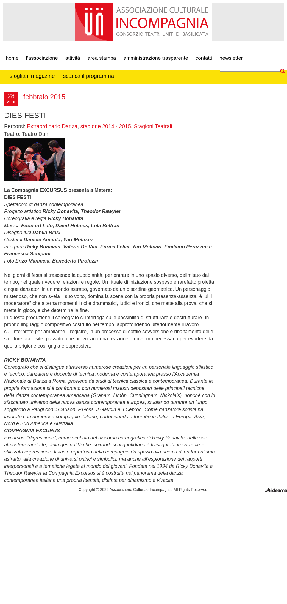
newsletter (231, 57)
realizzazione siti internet (276, 490)
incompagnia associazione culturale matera (94, 27)
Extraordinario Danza (52, 126)
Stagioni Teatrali (153, 126)
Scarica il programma (88, 74)
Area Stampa (102, 57)
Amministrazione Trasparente (155, 57)
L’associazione (42, 57)
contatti (204, 57)
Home (12, 57)
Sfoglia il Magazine (32, 74)
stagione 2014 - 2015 (105, 126)
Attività (72, 57)
